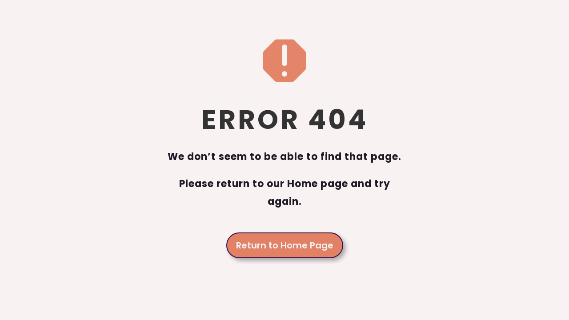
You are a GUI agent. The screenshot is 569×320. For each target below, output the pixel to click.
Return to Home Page (284, 245)
